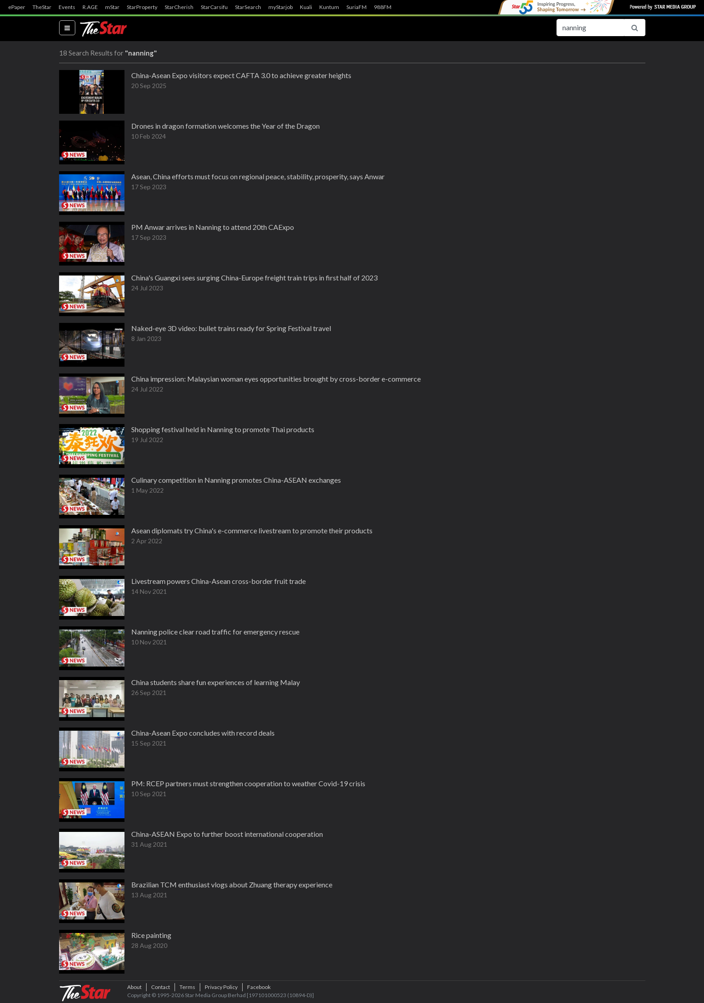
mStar (112, 7)
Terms (187, 987)
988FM (382, 7)
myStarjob (280, 7)
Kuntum (329, 7)
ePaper (16, 7)
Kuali (306, 7)
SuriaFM (356, 7)
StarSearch (248, 7)
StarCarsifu (214, 7)
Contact (160, 987)
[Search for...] (590, 27)
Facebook (259, 987)
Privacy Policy (221, 987)
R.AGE (90, 7)
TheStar (41, 7)
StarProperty (142, 7)
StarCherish (179, 7)
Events (67, 7)
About (134, 987)
